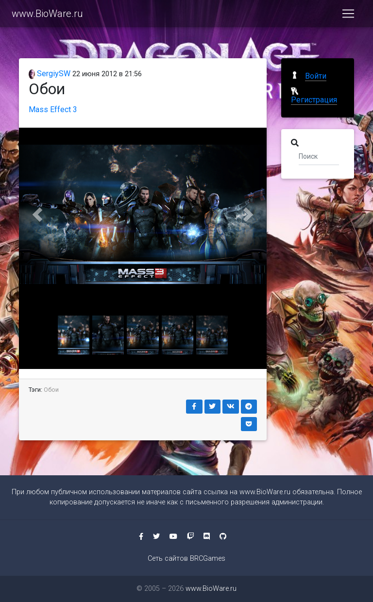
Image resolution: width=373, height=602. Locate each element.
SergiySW (49, 73)
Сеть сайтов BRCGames (186, 558)
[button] (37, 214)
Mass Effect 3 (53, 109)
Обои (51, 389)
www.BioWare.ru (47, 15)
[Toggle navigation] (348, 15)
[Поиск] (319, 156)
